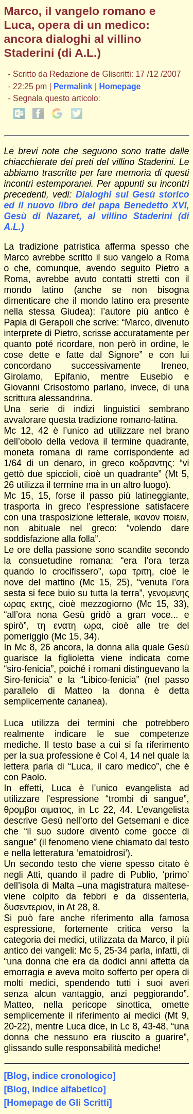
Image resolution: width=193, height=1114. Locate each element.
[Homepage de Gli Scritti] (58, 1102)
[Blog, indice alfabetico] (55, 1089)
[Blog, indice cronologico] (60, 1076)
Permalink (73, 86)
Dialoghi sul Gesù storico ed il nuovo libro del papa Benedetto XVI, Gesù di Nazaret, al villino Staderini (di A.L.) (96, 210)
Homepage (120, 86)
